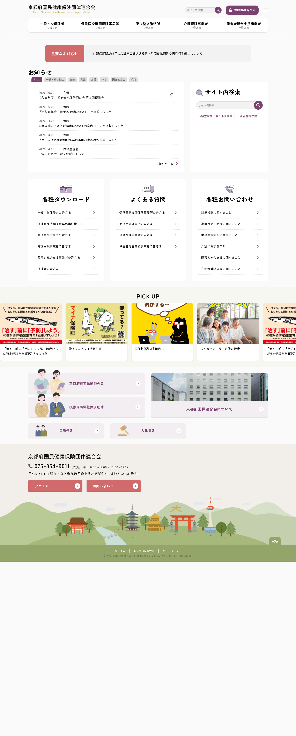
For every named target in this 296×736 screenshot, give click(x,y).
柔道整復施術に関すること (219, 375)
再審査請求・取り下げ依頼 (215, 236)
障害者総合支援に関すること (221, 398)
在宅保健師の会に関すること (221, 409)
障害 (104, 199)
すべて (37, 199)
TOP (271, 715)
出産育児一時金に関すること (221, 364)
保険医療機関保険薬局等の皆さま (60, 364)
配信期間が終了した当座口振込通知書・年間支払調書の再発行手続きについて (147, 175)
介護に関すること (213, 387)
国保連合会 (118, 199)
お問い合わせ (104, 660)
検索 (218, 10)
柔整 (83, 199)
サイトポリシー (172, 725)
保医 (72, 199)
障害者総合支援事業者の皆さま (59, 398)
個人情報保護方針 (144, 725)
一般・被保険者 (55, 199)
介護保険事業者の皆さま (54, 387)
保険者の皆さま (245, 10)
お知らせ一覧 (165, 304)
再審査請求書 (248, 236)
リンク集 (120, 725)
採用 (133, 199)
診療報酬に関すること (216, 353)
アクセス (42, 660)
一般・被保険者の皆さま (54, 353)
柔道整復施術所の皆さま (54, 375)
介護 (93, 199)
